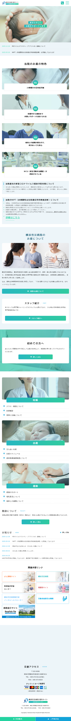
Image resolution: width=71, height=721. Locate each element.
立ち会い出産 (11, 449)
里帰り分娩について (14, 415)
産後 (35, 486)
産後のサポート (12, 492)
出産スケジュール (13, 454)
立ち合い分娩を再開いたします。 (23, 551)
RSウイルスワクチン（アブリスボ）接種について (29, 46)
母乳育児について (13, 497)
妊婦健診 (9, 411)
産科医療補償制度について (16, 458)
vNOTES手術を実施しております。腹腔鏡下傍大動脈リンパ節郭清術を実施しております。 (32, 558)
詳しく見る (37, 522)
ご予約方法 (54, 719)
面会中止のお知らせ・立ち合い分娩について (27, 546)
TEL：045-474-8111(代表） (35, 677)
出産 (35, 443)
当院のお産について (37, 291)
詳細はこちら (13, 217)
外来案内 (19, 719)
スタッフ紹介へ (37, 318)
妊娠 (35, 400)
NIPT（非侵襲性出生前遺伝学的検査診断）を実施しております (33, 52)
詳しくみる (37, 357)
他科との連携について (15, 501)
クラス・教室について (15, 406)
